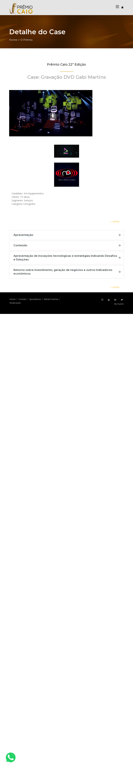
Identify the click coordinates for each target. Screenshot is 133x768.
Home (13, 39)
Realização (15, 302)
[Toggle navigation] (122, 6)
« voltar (115, 221)
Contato (22, 299)
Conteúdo (20, 245)
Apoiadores (35, 299)
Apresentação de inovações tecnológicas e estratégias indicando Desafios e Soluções (65, 257)
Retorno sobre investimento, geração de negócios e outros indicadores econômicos (62, 271)
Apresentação (23, 235)
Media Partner (51, 299)
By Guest (119, 303)
